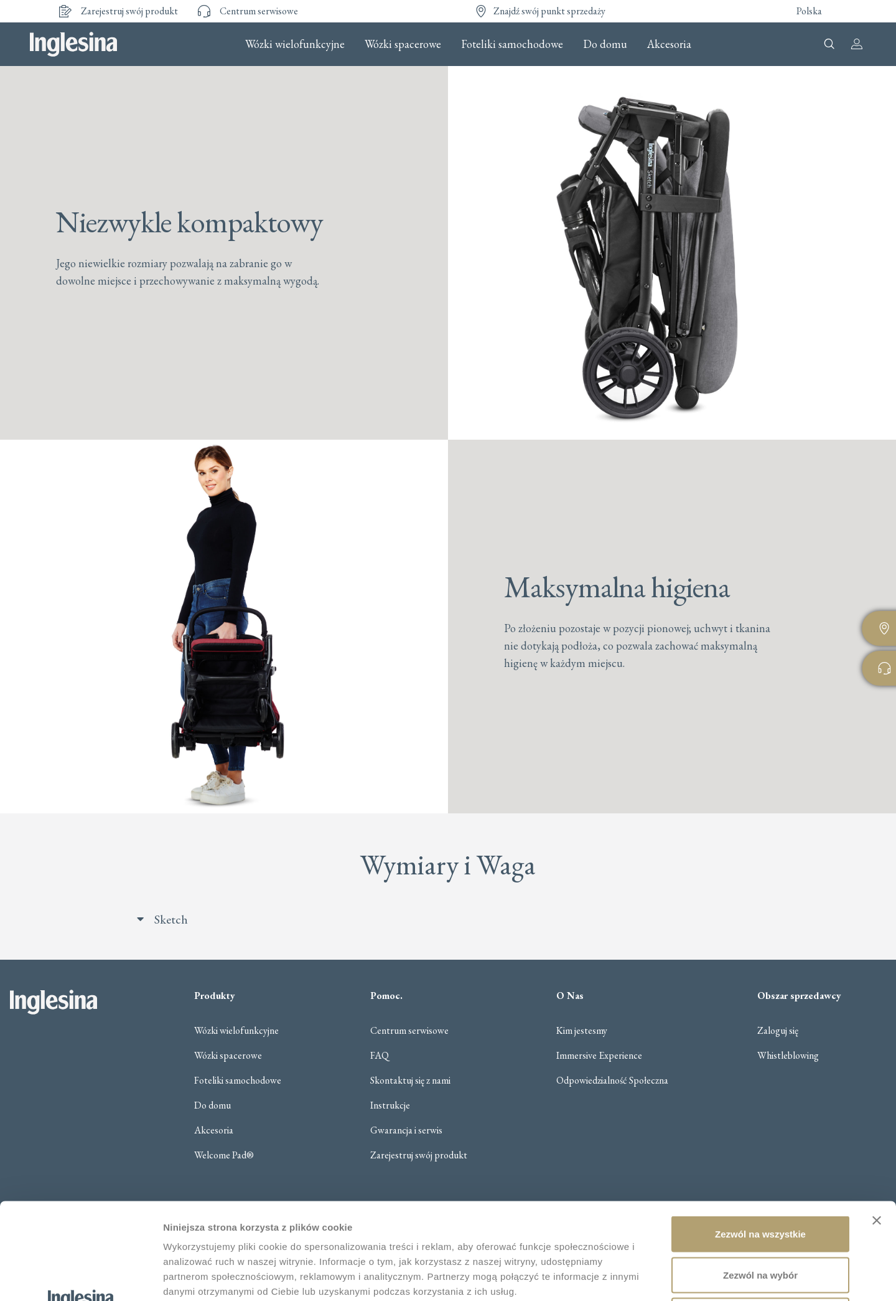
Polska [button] (809, 10)
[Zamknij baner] (876, 1124)
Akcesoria (669, 44)
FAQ (379, 1055)
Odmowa (760, 1219)
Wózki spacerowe (403, 44)
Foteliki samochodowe (512, 44)
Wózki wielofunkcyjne (295, 44)
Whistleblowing (788, 1055)
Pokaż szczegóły (664, 1276)
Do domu (605, 44)
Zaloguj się (777, 1030)
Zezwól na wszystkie (760, 1137)
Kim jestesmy (581, 1030)
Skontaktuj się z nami (410, 1080)
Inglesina (73, 44)
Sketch (171, 919)
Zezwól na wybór (760, 1178)
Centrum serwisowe (409, 1030)
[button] (460, 919)
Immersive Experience (599, 1055)
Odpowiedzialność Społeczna (612, 1080)
